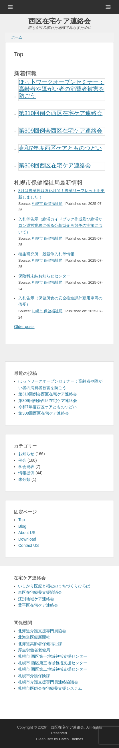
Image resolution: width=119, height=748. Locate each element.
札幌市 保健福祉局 (47, 204)
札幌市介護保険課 (34, 675)
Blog (22, 526)
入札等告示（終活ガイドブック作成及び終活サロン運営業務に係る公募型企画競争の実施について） (60, 225)
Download (27, 539)
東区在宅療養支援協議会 (40, 592)
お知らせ (26, 453)
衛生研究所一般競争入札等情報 (46, 254)
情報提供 (26, 473)
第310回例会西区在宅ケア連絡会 (60, 113)
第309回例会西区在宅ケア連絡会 (60, 130)
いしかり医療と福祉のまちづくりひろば (54, 586)
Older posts (24, 326)
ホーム (16, 37)
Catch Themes (71, 739)
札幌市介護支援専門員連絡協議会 (48, 682)
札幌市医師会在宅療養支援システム (50, 688)
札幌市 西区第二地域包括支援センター (52, 669)
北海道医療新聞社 (34, 637)
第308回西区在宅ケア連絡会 (55, 165)
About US (26, 532)
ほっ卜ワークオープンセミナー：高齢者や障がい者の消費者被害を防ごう (61, 89)
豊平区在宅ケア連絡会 (38, 605)
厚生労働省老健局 (34, 650)
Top (21, 519)
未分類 (24, 479)
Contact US (28, 545)
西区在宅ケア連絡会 (59, 21)
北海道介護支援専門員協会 (42, 631)
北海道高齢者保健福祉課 (40, 643)
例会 (22, 460)
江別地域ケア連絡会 (36, 599)
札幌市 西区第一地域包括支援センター (52, 656)
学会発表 (26, 466)
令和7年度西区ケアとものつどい (60, 148)
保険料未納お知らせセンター (44, 276)
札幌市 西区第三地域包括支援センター (52, 663)
